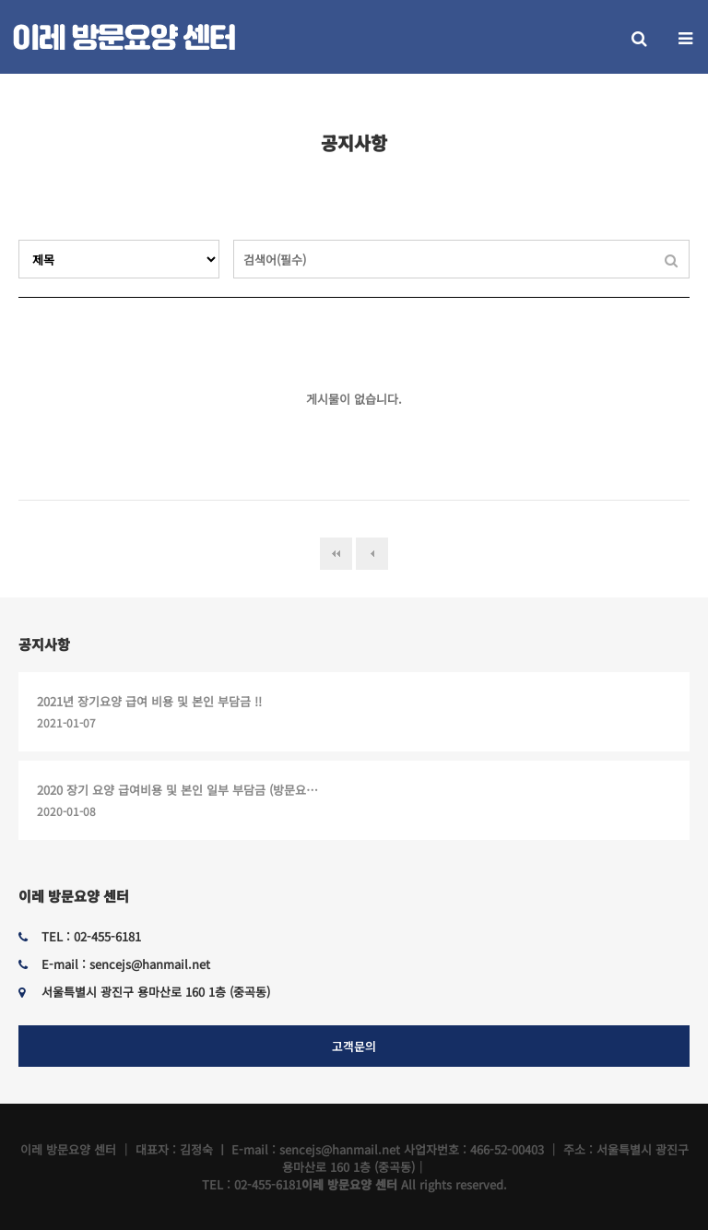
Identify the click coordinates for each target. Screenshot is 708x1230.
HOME (623, 100)
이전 (372, 554)
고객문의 (354, 1046)
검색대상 (18, 240)
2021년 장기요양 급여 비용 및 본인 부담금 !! (149, 701)
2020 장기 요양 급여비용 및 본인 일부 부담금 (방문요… (177, 789)
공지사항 (44, 644)
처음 (336, 554)
